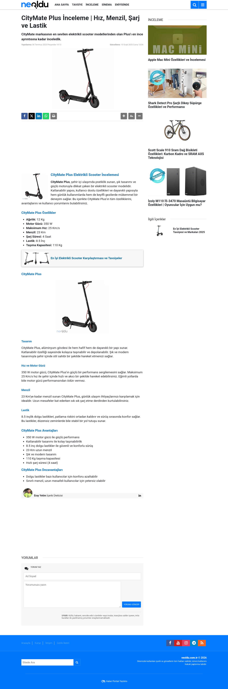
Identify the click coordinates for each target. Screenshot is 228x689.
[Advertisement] (82, 145)
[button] (124, 116)
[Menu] (203, 5)
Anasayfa (25, 643)
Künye (38, 643)
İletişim (48, 643)
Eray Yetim (40, 495)
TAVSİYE (77, 4)
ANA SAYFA (62, 4)
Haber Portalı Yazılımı (116, 681)
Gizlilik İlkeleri (63, 643)
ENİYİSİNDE (122, 4)
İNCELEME (92, 4)
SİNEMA (107, 4)
